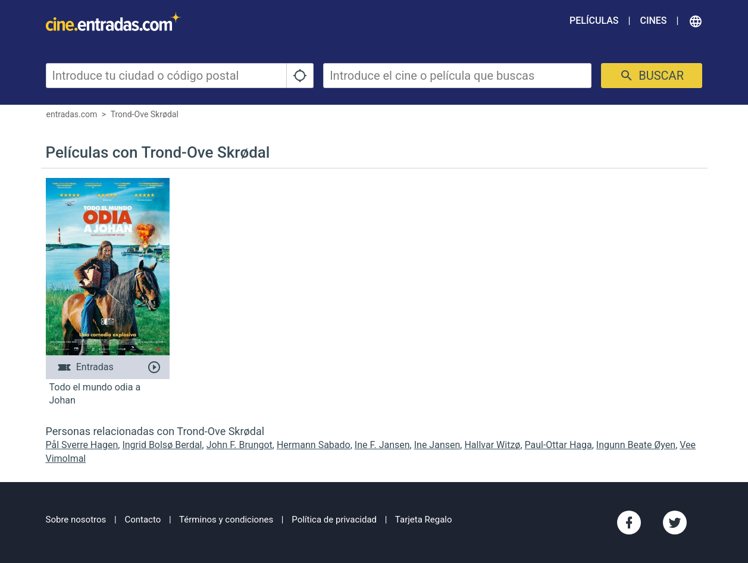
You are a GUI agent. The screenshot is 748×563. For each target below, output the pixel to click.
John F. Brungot (239, 445)
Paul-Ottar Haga (558, 445)
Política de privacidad (334, 519)
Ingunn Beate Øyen (635, 445)
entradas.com (72, 114)
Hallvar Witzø (492, 445)
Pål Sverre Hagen (82, 445)
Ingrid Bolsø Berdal (162, 445)
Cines (653, 20)
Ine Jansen (437, 445)
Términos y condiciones (226, 519)
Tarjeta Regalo (423, 519)
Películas (593, 20)
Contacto (142, 519)
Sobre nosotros (76, 519)
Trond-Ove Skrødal (145, 114)
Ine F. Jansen (382, 445)
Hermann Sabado (313, 445)
